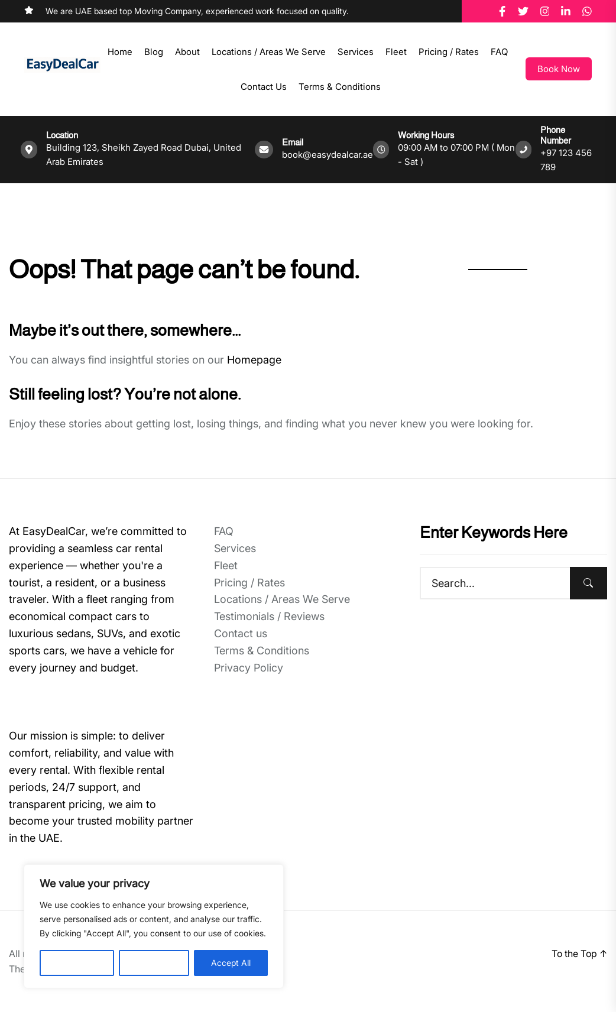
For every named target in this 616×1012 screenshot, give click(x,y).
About (187, 51)
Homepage (254, 359)
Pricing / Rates (449, 51)
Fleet (396, 51)
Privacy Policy (248, 667)
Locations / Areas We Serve (269, 51)
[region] (154, 926)
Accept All (231, 963)
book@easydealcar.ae (327, 154)
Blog (153, 51)
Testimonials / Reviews (269, 616)
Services (356, 51)
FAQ (499, 51)
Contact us (264, 86)
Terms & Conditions (340, 86)
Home (120, 51)
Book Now (558, 68)
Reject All (154, 963)
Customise (77, 963)
